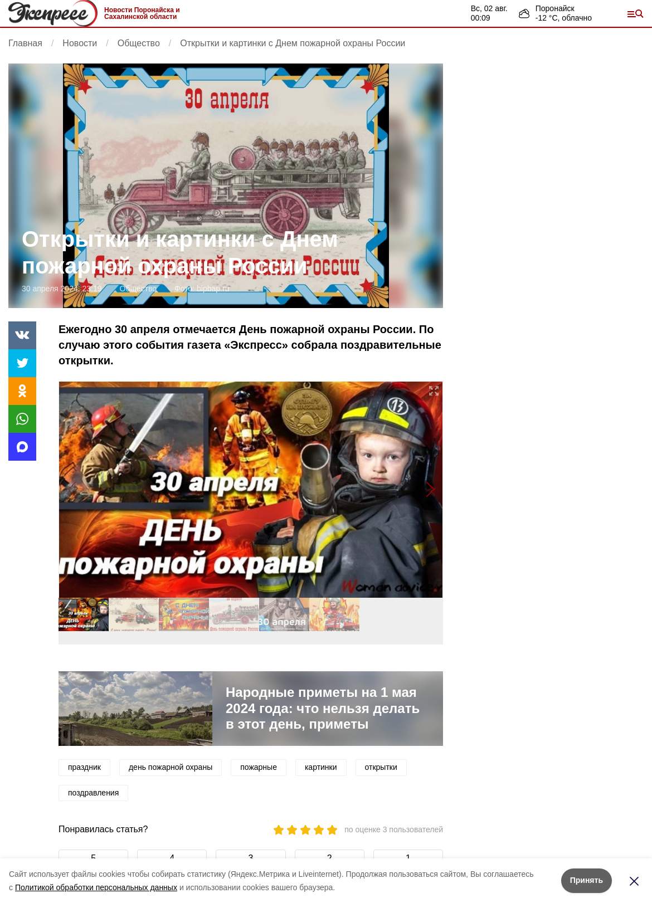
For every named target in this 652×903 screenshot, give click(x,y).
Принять (586, 880)
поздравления (93, 792)
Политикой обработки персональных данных (96, 887)
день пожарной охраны (170, 767)
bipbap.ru (213, 288)
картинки (321, 767)
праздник (84, 767)
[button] (429, 489)
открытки (381, 767)
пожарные (258, 767)
